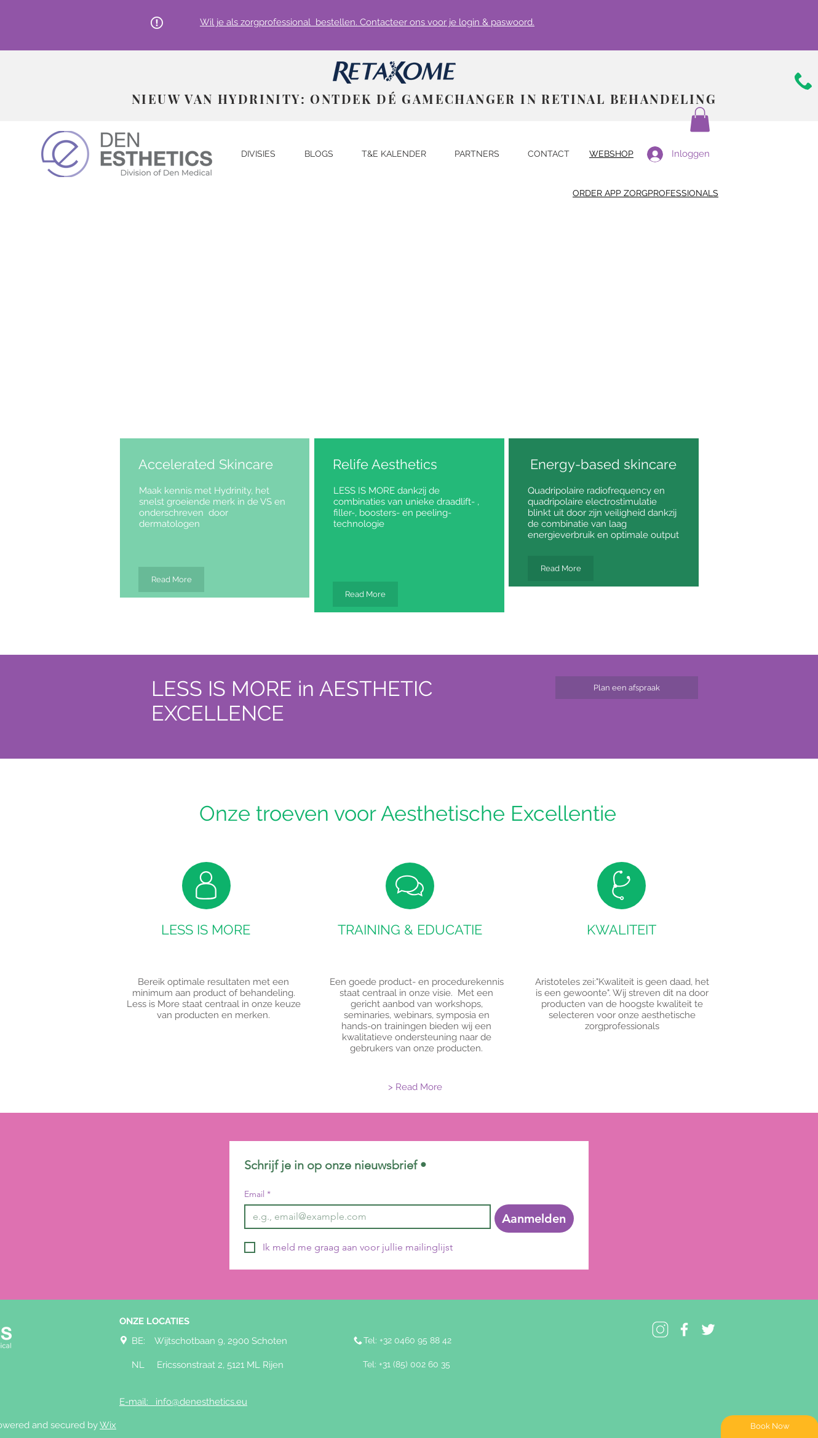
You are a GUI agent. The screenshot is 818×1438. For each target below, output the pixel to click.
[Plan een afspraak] (626, 687)
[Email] (363, 1217)
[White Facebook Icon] (684, 1329)
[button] (699, 119)
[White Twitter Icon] (708, 1329)
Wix (108, 1425)
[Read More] (171, 579)
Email (257, 1194)
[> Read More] (415, 1087)
